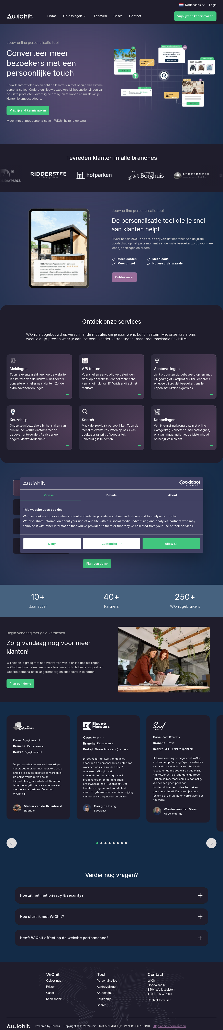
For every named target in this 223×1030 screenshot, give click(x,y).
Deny (52, 543)
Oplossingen (54, 980)
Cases (50, 992)
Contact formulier (159, 1000)
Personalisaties (107, 980)
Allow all (171, 543)
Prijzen (50, 986)
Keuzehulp (104, 999)
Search (102, 1005)
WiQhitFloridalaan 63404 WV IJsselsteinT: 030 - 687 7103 (161, 987)
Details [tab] (112, 495)
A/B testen (104, 992)
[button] (12, 843)
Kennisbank (54, 999)
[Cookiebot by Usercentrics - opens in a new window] (182, 483)
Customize (111, 543)
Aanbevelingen (107, 986)
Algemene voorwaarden (169, 1026)
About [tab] (172, 495)
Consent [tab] (50, 495)
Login (212, 5)
